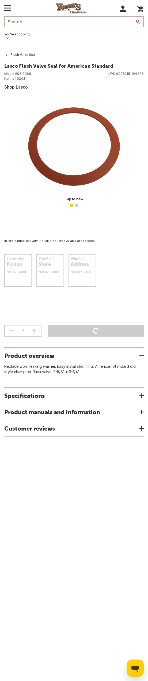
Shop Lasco (16, 87)
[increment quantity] (34, 330)
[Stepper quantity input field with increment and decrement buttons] (23, 330)
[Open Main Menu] (7, 8)
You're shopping (17, 34)
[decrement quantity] (11, 330)
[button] (123, 8)
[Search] (138, 21)
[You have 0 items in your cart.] (140, 8)
